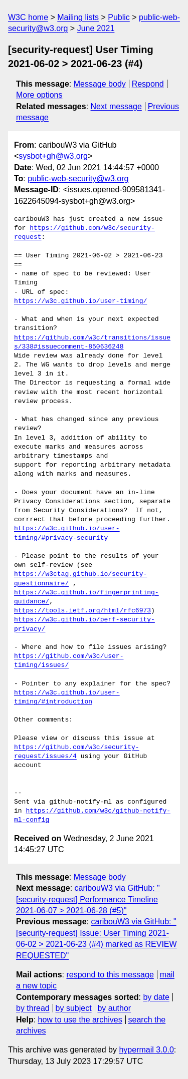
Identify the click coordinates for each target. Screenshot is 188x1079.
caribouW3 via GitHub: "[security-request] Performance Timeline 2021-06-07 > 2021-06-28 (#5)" (88, 899)
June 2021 (96, 28)
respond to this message (109, 974)
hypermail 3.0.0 (146, 1049)
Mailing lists (78, 17)
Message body (100, 84)
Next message (116, 106)
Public (119, 17)
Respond (148, 84)
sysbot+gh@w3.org (53, 156)
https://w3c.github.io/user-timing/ (80, 301)
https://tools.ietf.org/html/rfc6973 (82, 610)
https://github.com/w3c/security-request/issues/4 (76, 752)
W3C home (28, 17)
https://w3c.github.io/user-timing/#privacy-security (67, 533)
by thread (33, 1008)
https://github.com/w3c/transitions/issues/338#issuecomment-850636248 (92, 342)
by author (114, 1008)
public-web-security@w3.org (78, 178)
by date (156, 997)
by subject (74, 1008)
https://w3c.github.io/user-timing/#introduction (67, 697)
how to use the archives (80, 1019)
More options (39, 95)
